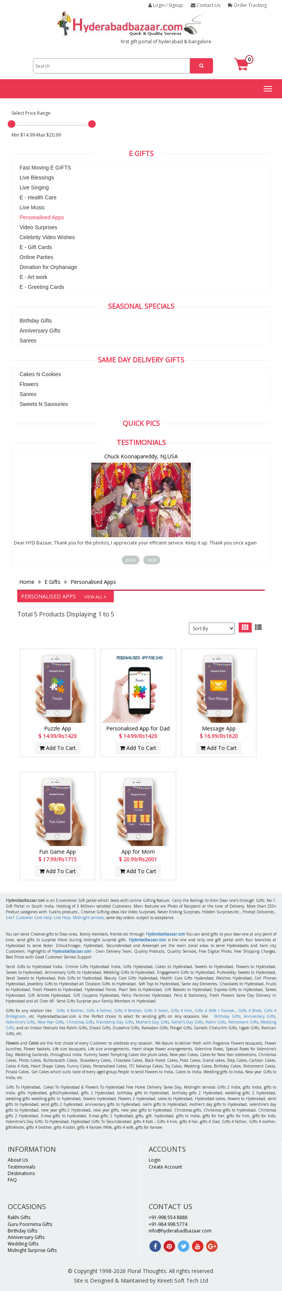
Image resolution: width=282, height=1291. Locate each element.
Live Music (32, 207)
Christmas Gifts (80, 1022)
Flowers (29, 384)
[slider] (11, 124)
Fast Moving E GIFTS (45, 168)
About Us (18, 1160)
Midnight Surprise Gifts (32, 1250)
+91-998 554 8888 (168, 1217)
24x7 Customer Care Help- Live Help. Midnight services (55, 917)
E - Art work (33, 277)
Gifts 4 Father (98, 1010)
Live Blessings (37, 177)
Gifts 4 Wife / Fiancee (214, 1010)
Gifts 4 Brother (127, 1010)
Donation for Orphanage (48, 267)
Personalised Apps (42, 217)
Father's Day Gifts (187, 1022)
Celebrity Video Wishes (47, 237)
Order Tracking (247, 5)
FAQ (12, 1180)
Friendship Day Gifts (114, 1022)
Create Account (165, 1167)
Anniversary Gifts (40, 331)
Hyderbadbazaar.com (147, 939)
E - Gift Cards (36, 247)
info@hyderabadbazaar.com (180, 1230)
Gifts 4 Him (181, 1010)
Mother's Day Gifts (152, 1022)
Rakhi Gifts (215, 1022)
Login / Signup (165, 5)
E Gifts (52, 581)
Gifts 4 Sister (156, 1010)
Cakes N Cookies (40, 374)
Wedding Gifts (23, 1243)
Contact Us (205, 5)
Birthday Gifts (36, 321)
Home (27, 581)
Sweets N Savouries (44, 404)
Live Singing (34, 187)
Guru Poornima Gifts (30, 1224)
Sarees (28, 340)
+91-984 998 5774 (168, 1224)
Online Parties (36, 257)
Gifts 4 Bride (249, 1010)
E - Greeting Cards (42, 287)
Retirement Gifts (243, 1022)
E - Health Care (38, 197)
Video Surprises (38, 227)
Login (155, 1160)
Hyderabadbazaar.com (165, 934)
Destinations (21, 1173)
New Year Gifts (51, 1022)
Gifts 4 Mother (69, 1010)
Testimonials (21, 1167)
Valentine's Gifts (20, 1022)
